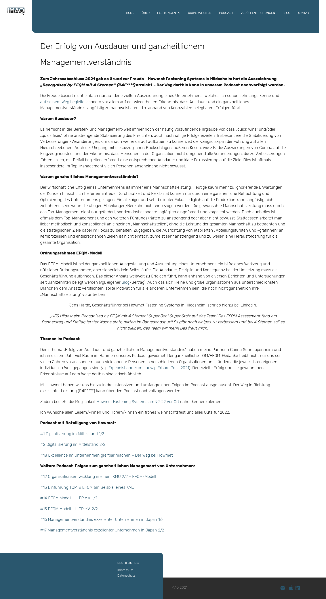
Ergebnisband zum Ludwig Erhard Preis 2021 (149, 368)
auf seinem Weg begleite (62, 102)
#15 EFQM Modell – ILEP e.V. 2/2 (69, 509)
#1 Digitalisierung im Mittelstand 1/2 (72, 434)
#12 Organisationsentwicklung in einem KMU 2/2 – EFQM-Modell (98, 476)
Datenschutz (126, 576)
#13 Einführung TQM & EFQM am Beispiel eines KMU (87, 487)
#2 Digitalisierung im (59, 444)
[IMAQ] (16, 14)
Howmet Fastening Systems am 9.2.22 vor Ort (138, 401)
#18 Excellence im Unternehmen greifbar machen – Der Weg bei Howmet (106, 455)
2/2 (101, 444)
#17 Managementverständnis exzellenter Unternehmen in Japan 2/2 (102, 530)
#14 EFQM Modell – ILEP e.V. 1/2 (68, 498)
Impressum (125, 570)
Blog (126, 282)
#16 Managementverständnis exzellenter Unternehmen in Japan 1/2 (102, 519)
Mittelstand (88, 444)
